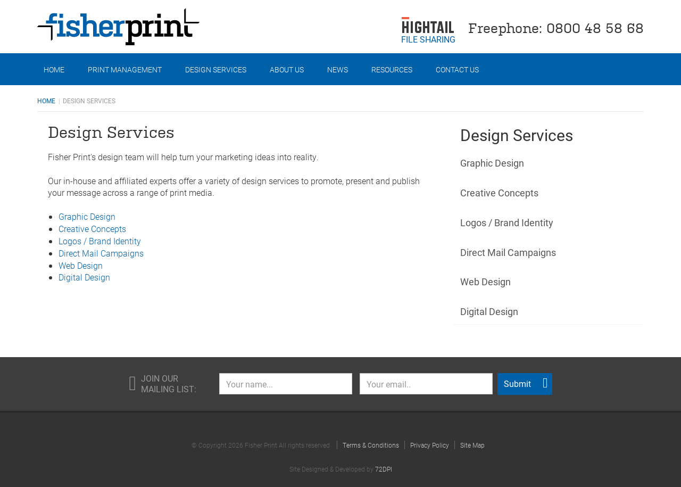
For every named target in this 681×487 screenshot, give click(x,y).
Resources (391, 69)
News (337, 69)
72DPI (383, 469)
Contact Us (457, 69)
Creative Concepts (92, 228)
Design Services (215, 69)
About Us (287, 69)
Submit (526, 383)
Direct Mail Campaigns (101, 253)
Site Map (472, 445)
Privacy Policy (429, 445)
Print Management (125, 69)
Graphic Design (87, 216)
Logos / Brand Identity (100, 240)
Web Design (81, 265)
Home (54, 69)
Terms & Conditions (371, 445)
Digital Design (84, 277)
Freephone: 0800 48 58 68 (556, 27)
